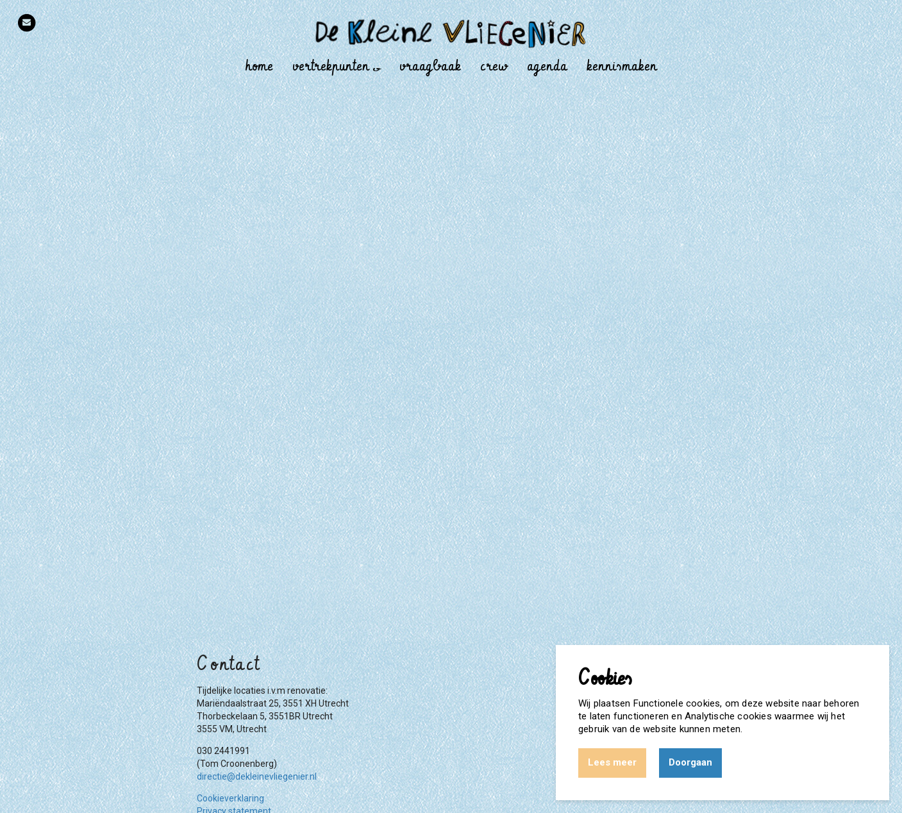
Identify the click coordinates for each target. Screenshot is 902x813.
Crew (494, 66)
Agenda (547, 66)
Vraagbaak (430, 66)
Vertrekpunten (336, 66)
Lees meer (612, 762)
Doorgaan (690, 762)
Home (259, 66)
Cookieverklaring (230, 798)
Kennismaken (622, 66)
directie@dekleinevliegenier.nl (257, 776)
